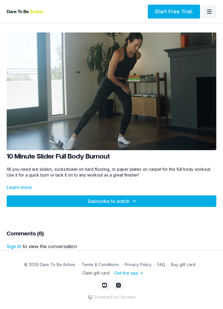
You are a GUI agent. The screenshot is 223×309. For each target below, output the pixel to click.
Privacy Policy (138, 264)
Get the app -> (128, 272)
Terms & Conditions (100, 264)
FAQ (161, 264)
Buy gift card (183, 264)
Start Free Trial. (174, 11)
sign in (14, 246)
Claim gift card (95, 272)
